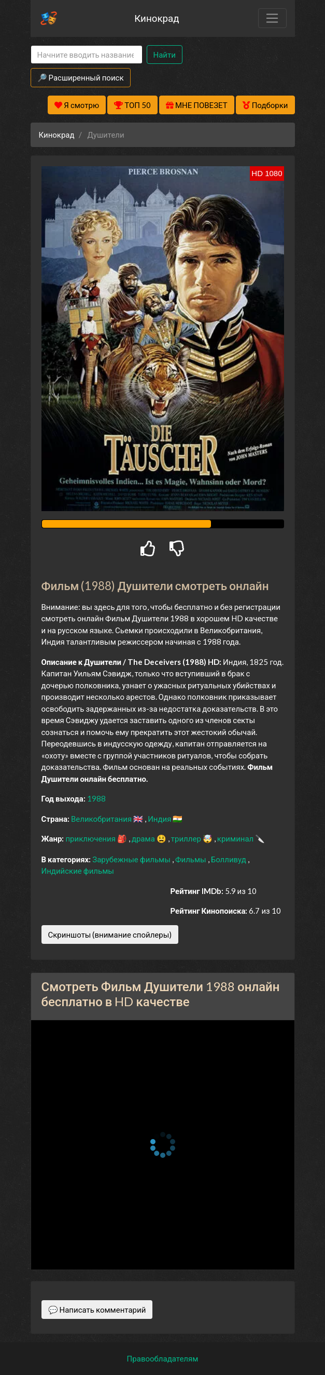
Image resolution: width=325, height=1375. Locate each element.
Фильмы (191, 859)
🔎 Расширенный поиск (80, 77)
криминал (236, 838)
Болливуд (229, 859)
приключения (91, 838)
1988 (96, 798)
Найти (164, 54)
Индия (160, 818)
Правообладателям (163, 1358)
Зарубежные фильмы (132, 859)
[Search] (87, 54)
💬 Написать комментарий (97, 1309)
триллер (187, 838)
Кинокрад (156, 18)
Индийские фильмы (77, 870)
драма (144, 838)
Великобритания (102, 818)
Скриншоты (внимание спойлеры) (110, 934)
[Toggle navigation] (272, 18)
